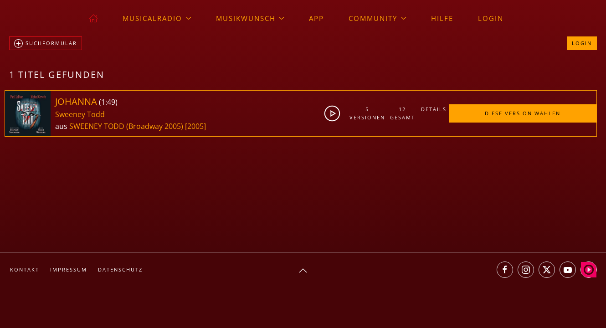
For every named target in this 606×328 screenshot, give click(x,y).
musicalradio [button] (157, 18)
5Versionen (367, 113)
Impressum (68, 269)
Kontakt (24, 269)
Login (490, 18)
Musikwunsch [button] (250, 18)
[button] (303, 270)
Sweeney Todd (80, 114)
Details (434, 109)
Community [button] (377, 18)
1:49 (108, 102)
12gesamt (402, 113)
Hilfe (442, 18)
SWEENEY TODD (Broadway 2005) (126, 126)
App (316, 18)
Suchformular (45, 43)
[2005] (195, 126)
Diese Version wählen (522, 113)
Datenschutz (120, 269)
